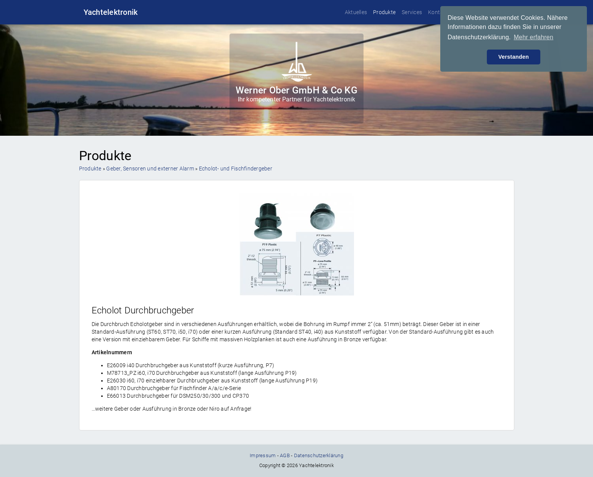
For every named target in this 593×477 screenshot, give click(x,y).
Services (412, 12)
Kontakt (438, 12)
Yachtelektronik (111, 12)
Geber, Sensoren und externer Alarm (150, 168)
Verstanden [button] (513, 57)
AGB (285, 455)
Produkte (384, 12)
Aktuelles (356, 12)
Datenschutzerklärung (318, 455)
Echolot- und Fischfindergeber (235, 168)
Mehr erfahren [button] (533, 37)
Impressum (263, 455)
